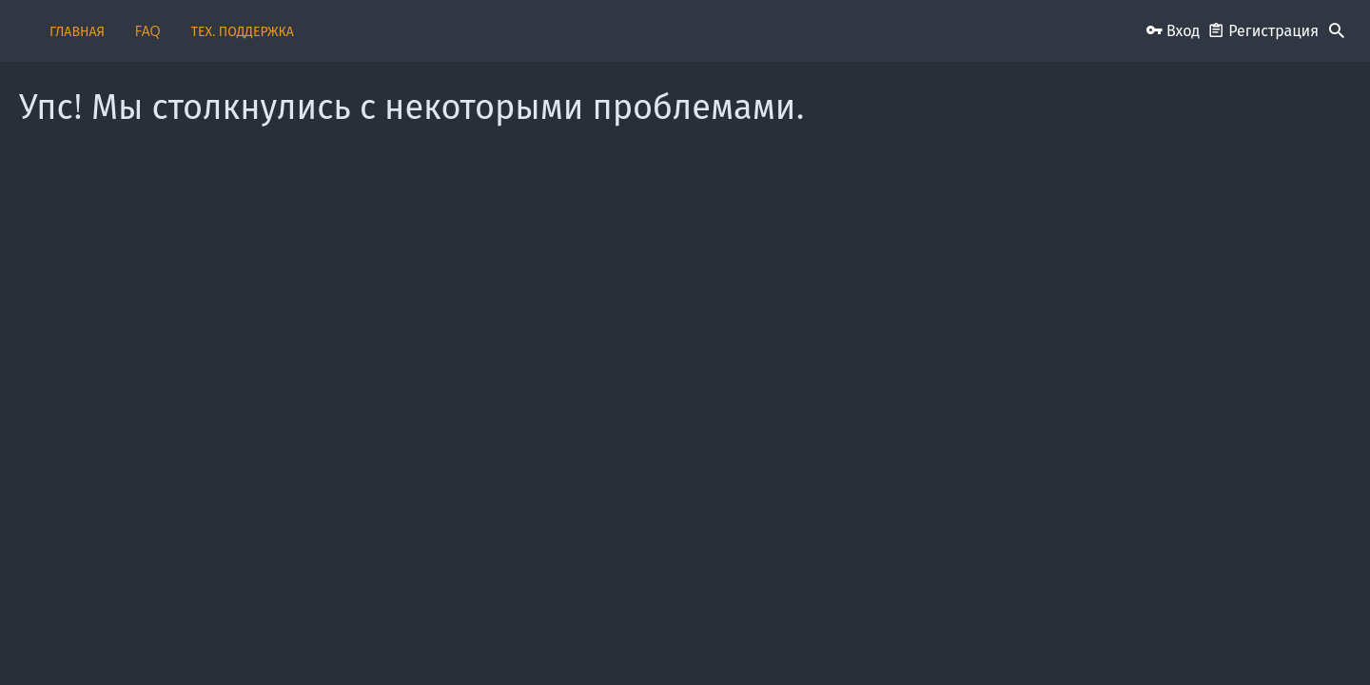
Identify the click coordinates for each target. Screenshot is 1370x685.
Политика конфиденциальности (951, 640)
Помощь (1070, 640)
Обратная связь (521, 640)
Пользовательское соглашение (656, 640)
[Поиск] (1336, 31)
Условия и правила (802, 640)
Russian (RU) (309, 640)
